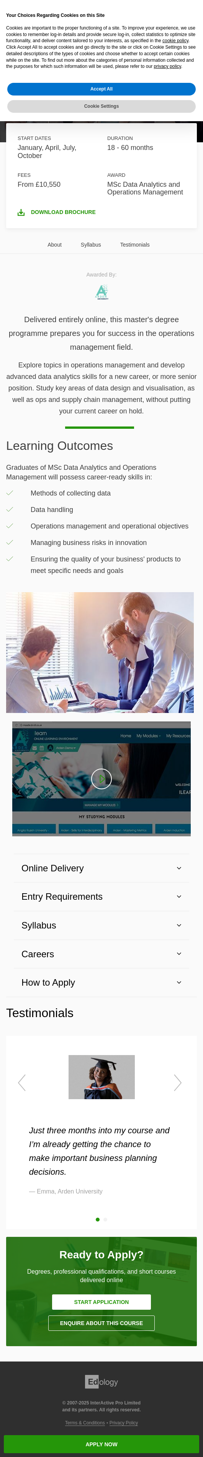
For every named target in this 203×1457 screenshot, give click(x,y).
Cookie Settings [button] (101, 106)
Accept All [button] (101, 89)
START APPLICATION (101, 1302)
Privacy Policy (124, 1423)
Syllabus (91, 245)
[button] (101, 868)
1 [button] (98, 1220)
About (54, 245)
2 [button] (105, 1220)
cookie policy (175, 40)
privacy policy (167, 66)
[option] (101, 1125)
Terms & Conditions (85, 1423)
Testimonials (135, 245)
